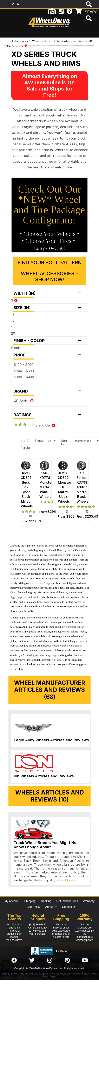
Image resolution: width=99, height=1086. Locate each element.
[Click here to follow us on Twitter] (32, 960)
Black (15, 348)
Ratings (49, 415)
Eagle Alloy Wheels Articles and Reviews (51, 740)
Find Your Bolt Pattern (50, 263)
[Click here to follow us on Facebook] (14, 960)
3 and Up (34, 425)
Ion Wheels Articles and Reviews (44, 776)
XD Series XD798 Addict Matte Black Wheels (82, 487)
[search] (88, 19)
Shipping (30, 901)
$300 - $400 (24, 377)
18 (13, 327)
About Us (51, 907)
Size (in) (49, 307)
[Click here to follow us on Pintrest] (67, 960)
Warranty (88, 901)
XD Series (24, 401)
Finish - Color (49, 340)
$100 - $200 (23, 365)
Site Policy (33, 907)
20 (13, 333)
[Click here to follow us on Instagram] (49, 960)
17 (13, 321)
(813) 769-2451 (37, 924)
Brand (49, 391)
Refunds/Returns (67, 901)
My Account (12, 901)
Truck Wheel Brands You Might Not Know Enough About (46, 844)
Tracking (45, 901)
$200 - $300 (24, 371)
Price (49, 355)
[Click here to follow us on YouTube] (85, 960)
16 (13, 315)
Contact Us (69, 907)
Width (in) (49, 293)
